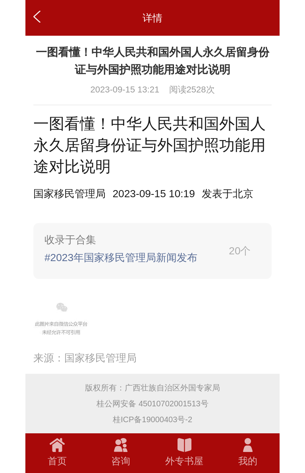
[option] (227, 194)
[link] (152, 251)
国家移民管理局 (69, 194)
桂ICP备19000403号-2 (152, 419)
